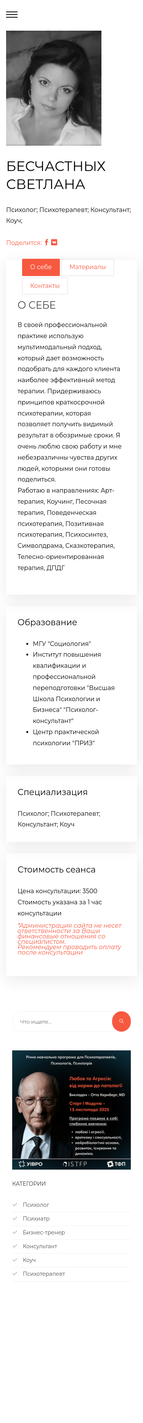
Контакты (45, 285)
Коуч (24, 1260)
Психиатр (31, 1218)
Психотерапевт (38, 1273)
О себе (41, 267)
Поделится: (24, 242)
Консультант (34, 1246)
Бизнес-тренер (38, 1232)
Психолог (30, 1204)
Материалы (87, 267)
